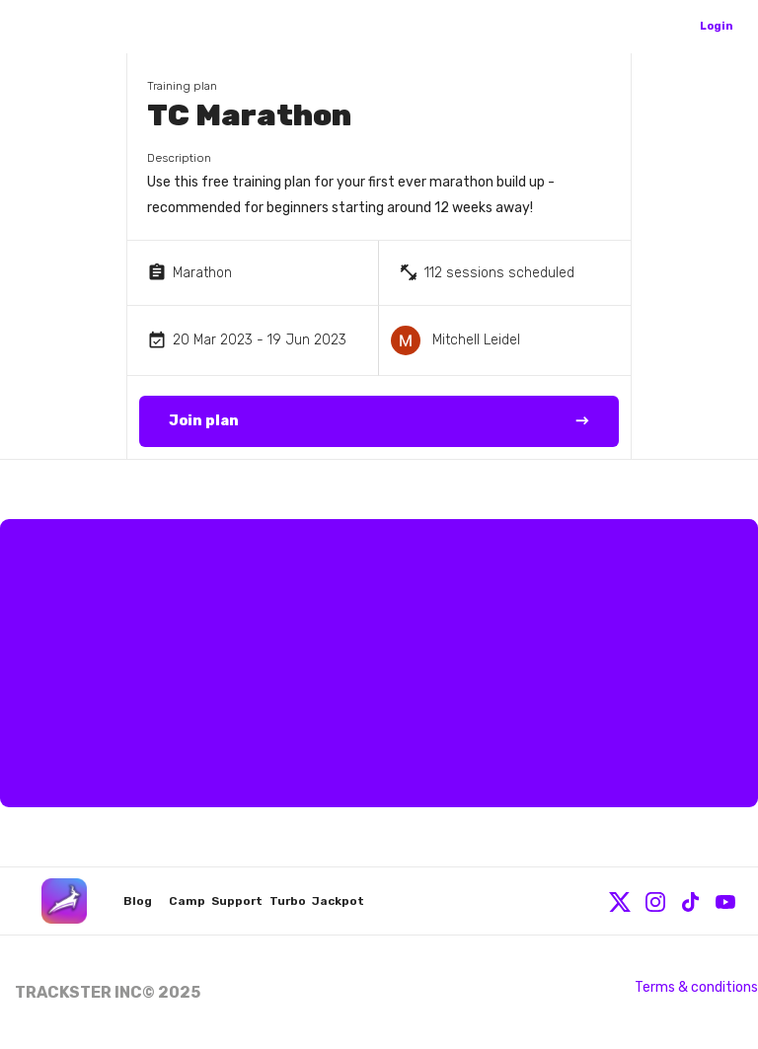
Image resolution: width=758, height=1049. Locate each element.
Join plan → (379, 421)
